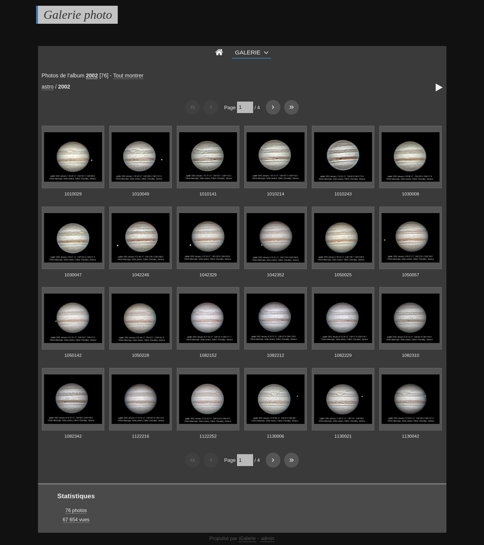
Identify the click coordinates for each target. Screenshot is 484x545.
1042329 (208, 274)
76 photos (76, 510)
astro (48, 87)
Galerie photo (78, 14)
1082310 (410, 355)
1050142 (73, 355)
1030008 (410, 194)
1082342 (73, 436)
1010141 (208, 194)
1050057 (410, 274)
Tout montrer (128, 75)
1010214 (275, 194)
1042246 (140, 274)
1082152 (208, 355)
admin (267, 538)
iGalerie (247, 538)
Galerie (248, 52)
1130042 (410, 436)
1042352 (275, 274)
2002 (92, 75)
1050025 (343, 274)
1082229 (343, 355)
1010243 (343, 194)
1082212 (275, 355)
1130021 (343, 436)
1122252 (208, 436)
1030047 (73, 274)
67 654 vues (76, 519)
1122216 (140, 436)
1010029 (73, 194)
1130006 (275, 436)
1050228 (140, 355)
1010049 (140, 194)
